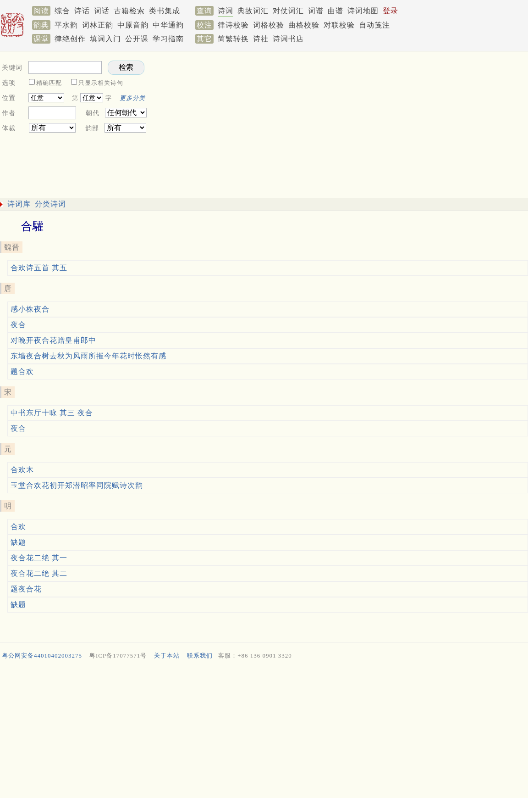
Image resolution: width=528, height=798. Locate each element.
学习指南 (168, 39)
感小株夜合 (30, 309)
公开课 (136, 39)
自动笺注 (374, 25)
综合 (62, 11)
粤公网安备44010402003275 (42, 655)
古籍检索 (129, 11)
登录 (390, 11)
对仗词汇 (288, 11)
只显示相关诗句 (100, 82)
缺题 (18, 542)
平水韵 (66, 25)
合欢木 (22, 470)
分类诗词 (50, 204)
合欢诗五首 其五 (39, 268)
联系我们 (200, 655)
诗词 (225, 11)
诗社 (261, 39)
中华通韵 (168, 25)
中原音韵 (132, 25)
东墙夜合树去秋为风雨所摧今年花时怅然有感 (88, 356)
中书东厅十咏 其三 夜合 (52, 413)
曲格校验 (303, 25)
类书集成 (164, 11)
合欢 (18, 526)
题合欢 (22, 371)
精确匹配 (49, 82)
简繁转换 (233, 39)
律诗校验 (233, 25)
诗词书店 (288, 39)
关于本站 (167, 655)
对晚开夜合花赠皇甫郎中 (53, 340)
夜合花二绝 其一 (39, 558)
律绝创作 (70, 39)
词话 (102, 11)
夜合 (18, 325)
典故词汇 (253, 11)
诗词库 (19, 204)
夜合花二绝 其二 (39, 573)
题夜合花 (26, 589)
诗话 (82, 11)
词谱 (316, 11)
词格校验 (268, 25)
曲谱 (335, 11)
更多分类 (132, 98)
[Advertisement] (262, 731)
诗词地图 (363, 11)
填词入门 (105, 39)
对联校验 (339, 25)
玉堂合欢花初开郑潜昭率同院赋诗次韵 (77, 485)
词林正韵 (97, 25)
